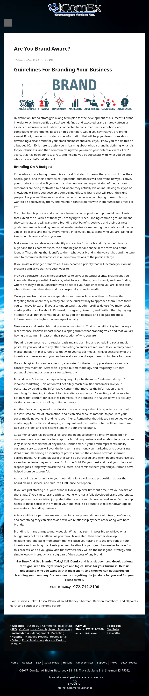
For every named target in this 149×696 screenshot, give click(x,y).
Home (14, 662)
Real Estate (65, 626)
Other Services (85, 662)
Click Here (90, 633)
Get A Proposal (129, 662)
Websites (17, 626)
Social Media (20, 633)
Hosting (16, 636)
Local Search (38, 629)
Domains (16, 644)
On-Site (24, 629)
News (113, 662)
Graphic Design (55, 640)
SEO (14, 629)
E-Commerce (48, 626)
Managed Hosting (36, 636)
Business (32, 626)
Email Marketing (33, 640)
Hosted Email (58, 636)
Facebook (114, 626)
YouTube (113, 629)
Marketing (57, 633)
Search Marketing (60, 629)
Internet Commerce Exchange (75, 687)
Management (40, 633)
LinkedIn (113, 633)
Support (102, 662)
